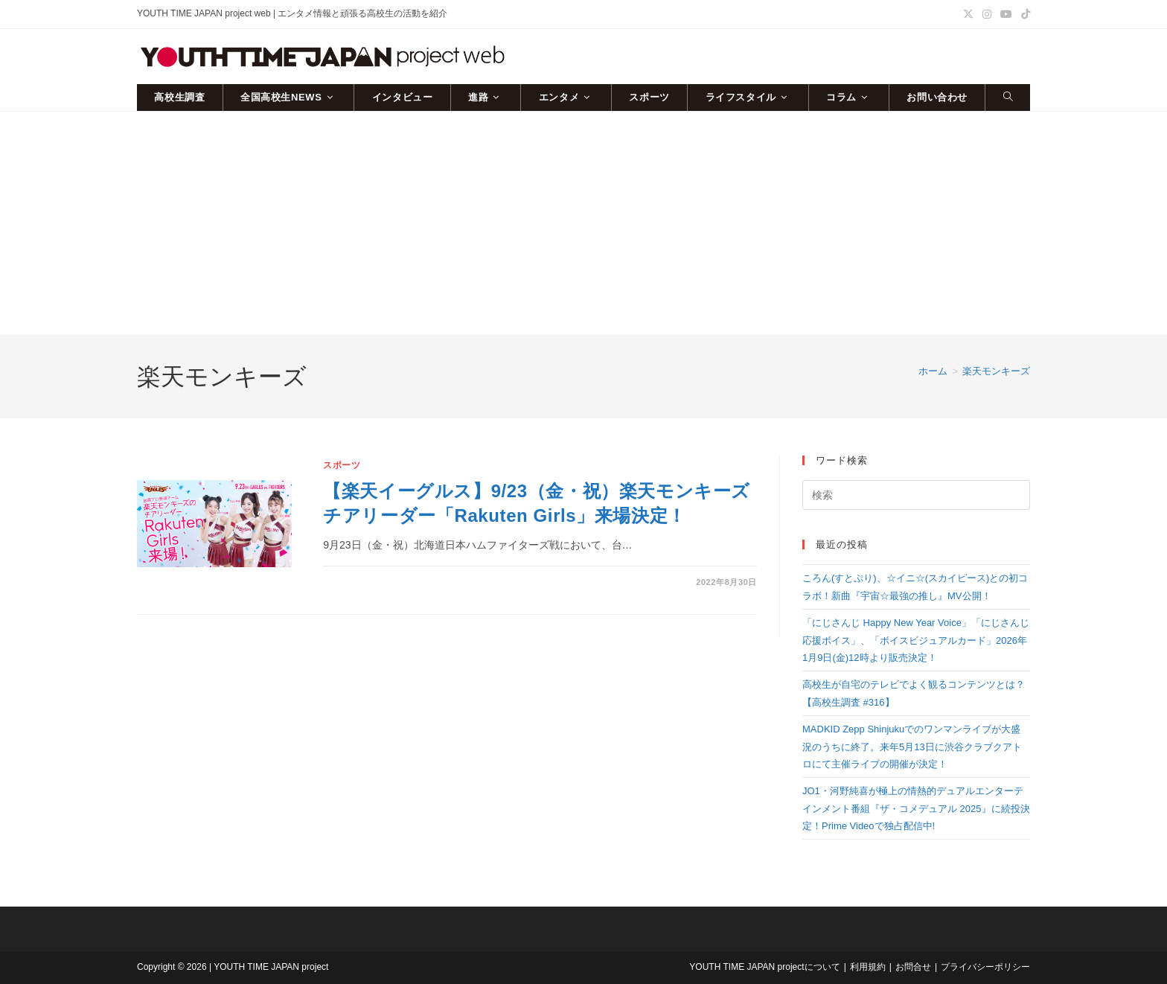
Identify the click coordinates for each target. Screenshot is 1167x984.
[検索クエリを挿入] (916, 495)
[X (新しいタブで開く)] (968, 14)
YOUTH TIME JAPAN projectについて (764, 967)
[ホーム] (932, 371)
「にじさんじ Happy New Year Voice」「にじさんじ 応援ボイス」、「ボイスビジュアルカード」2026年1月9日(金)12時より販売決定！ (915, 640)
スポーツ (341, 465)
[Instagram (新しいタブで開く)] (987, 14)
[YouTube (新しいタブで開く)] (1006, 14)
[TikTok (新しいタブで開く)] (1023, 14)
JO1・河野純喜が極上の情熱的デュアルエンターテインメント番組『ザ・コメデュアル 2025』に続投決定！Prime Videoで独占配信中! (916, 808)
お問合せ (913, 967)
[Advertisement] (583, 223)
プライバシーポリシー (985, 967)
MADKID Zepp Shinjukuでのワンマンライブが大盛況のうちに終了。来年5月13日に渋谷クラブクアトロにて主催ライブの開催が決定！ (912, 746)
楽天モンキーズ (996, 371)
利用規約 (868, 967)
